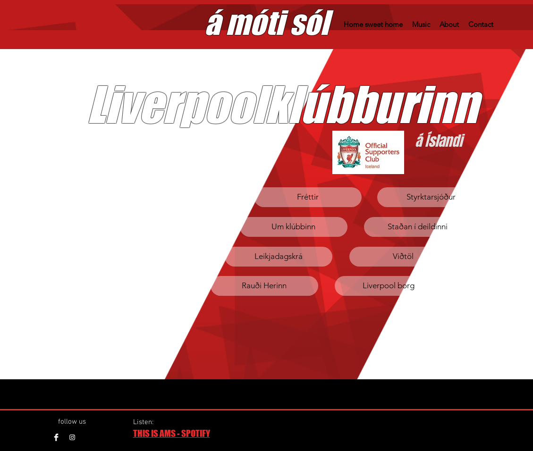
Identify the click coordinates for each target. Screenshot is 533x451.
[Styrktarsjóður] (431, 197)
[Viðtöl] (403, 257)
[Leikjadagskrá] (278, 257)
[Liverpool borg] (388, 286)
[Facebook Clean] (56, 437)
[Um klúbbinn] (293, 227)
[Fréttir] (308, 197)
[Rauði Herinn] (264, 286)
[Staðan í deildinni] (418, 227)
